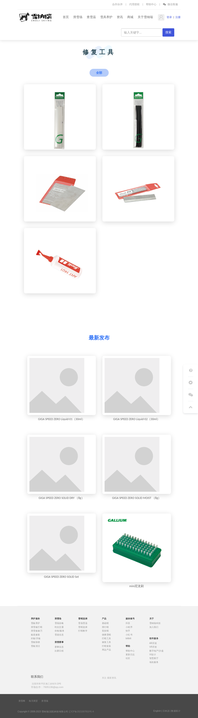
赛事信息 (59, 647)
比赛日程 (59, 650)
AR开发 (153, 643)
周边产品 (106, 650)
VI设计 (152, 654)
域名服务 (153, 662)
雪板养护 (35, 623)
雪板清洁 (35, 646)
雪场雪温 (82, 623)
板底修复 (35, 634)
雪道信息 (59, 634)
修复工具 (106, 642)
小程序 (128, 627)
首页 (66, 17)
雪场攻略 (59, 623)
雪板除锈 (35, 642)
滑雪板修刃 (36, 631)
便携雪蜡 (106, 634)
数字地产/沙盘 (156, 650)
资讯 (120, 17)
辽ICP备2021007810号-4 (81, 711)
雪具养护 (106, 17)
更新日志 (130, 654)
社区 (127, 658)
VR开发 (153, 647)
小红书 (128, 634)
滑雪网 (22, 701)
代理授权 (134, 4)
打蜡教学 (82, 631)
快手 (127, 631)
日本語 (166, 711)
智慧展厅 (153, 658)
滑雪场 (77, 17)
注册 (178, 17)
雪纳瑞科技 (155, 623)
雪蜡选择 (82, 627)
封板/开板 (36, 638)
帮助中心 (151, 4)
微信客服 (170, 4)
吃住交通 (59, 627)
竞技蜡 (105, 631)
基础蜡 (105, 623)
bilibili (128, 638)
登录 (169, 17)
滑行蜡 (105, 627)
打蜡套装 (106, 646)
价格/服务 (59, 631)
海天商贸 (33, 701)
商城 (130, 17)
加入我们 (153, 627)
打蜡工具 (106, 638)
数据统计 (175, 711)
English (157, 711)
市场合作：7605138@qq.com (47, 687)
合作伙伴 (117, 4)
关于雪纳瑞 (145, 17)
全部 (99, 73)
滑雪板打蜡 (36, 627)
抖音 (127, 623)
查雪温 (91, 17)
